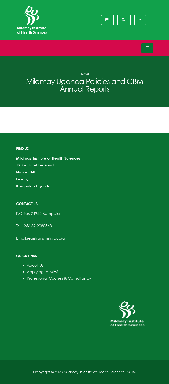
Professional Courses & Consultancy (59, 278)
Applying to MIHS (42, 271)
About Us (35, 265)
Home (84, 73)
